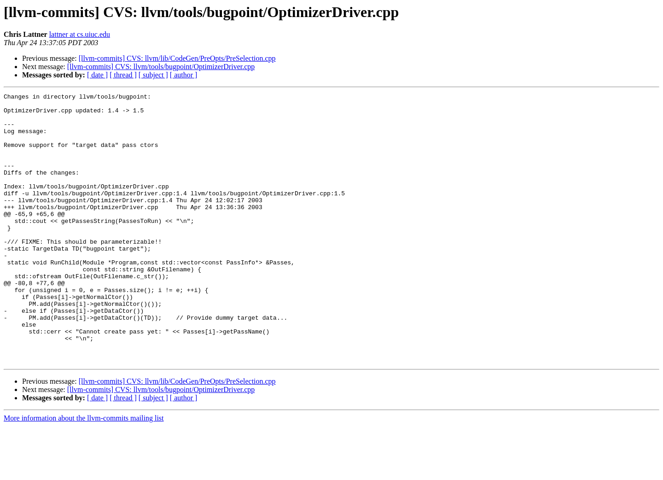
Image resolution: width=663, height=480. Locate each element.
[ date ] (97, 75)
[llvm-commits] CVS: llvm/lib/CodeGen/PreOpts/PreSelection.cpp (177, 58)
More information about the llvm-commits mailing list (84, 472)
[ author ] (184, 75)
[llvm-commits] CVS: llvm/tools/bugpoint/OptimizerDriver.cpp (161, 66)
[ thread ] (123, 75)
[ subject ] (153, 75)
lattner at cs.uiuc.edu (79, 34)
